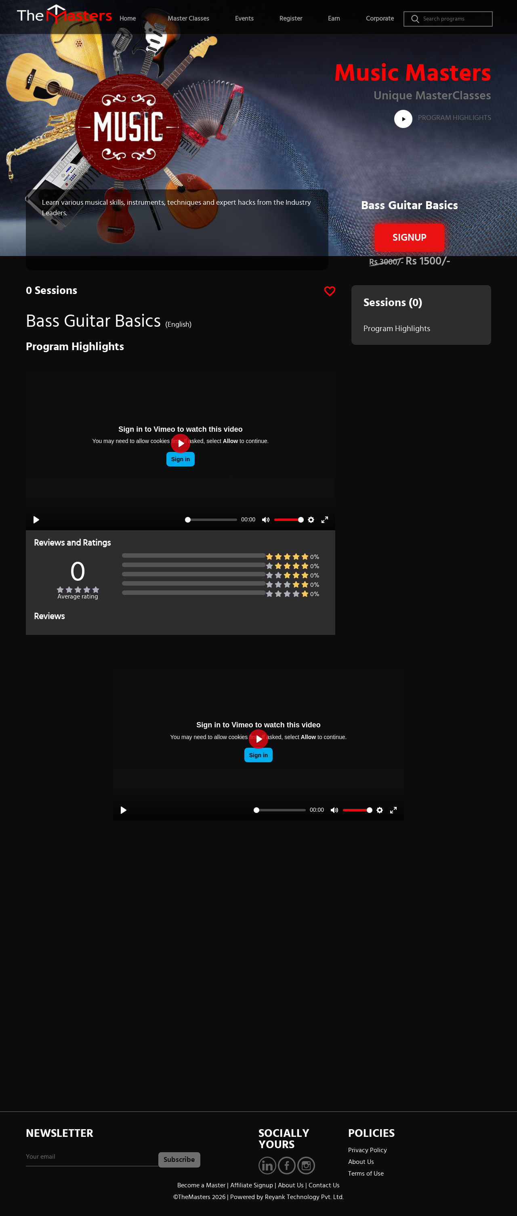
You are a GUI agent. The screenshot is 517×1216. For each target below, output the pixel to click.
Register (291, 18)
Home (128, 18)
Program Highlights (442, 118)
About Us (361, 1162)
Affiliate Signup (251, 1185)
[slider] (211, 520)
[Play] (36, 519)
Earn (334, 18)
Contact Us (324, 1185)
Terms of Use (366, 1173)
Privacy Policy (367, 1150)
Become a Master (201, 1185)
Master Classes (188, 18)
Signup (410, 238)
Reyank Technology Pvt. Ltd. (304, 1197)
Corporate (380, 18)
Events (244, 18)
